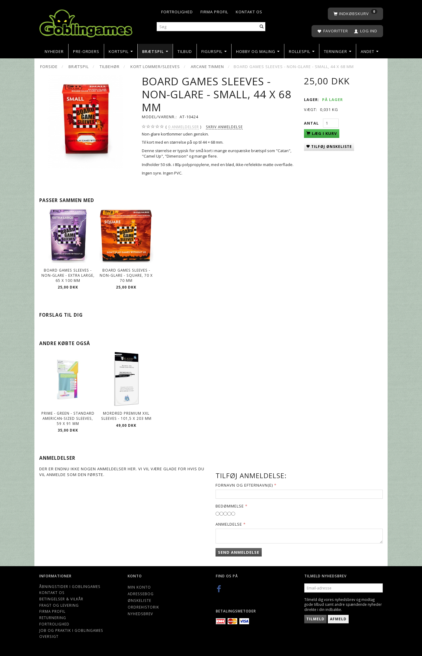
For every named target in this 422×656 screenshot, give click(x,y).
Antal (312, 123)
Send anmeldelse (238, 552)
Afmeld (338, 619)
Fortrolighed (177, 12)
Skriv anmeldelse (224, 126)
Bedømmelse (230, 506)
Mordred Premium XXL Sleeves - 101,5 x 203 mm (126, 416)
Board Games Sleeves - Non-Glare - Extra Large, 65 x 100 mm (67, 275)
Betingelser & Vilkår (61, 598)
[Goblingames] (86, 22)
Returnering (52, 617)
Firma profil (214, 12)
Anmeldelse (229, 524)
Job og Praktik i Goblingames (71, 630)
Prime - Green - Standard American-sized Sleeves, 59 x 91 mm (67, 418)
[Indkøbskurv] (355, 14)
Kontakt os (249, 12)
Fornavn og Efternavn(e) (244, 485)
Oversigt (49, 636)
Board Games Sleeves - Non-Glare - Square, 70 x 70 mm (126, 275)
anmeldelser (183, 126)
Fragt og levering (59, 605)
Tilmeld (315, 619)
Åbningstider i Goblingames (70, 586)
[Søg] (262, 27)
